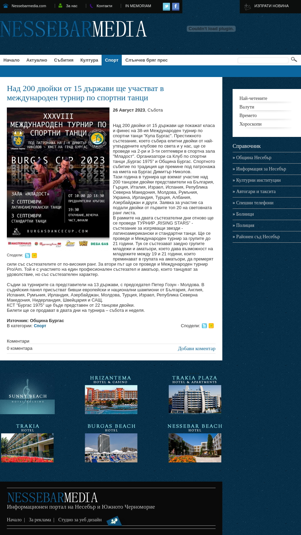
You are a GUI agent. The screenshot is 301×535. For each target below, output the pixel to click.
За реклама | (43, 519)
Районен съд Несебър (256, 236)
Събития (64, 60)
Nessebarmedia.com (29, 6)
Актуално (36, 60)
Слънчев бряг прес (146, 60)
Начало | (17, 519)
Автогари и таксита (254, 191)
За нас (72, 6)
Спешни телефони (253, 202)
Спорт (111, 60)
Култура (89, 60)
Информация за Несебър (259, 168)
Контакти (104, 6)
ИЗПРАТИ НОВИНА (271, 6)
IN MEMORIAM (138, 6)
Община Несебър (252, 157)
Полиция (243, 225)
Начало (11, 60)
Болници (243, 214)
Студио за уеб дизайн (93, 520)
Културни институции (257, 180)
